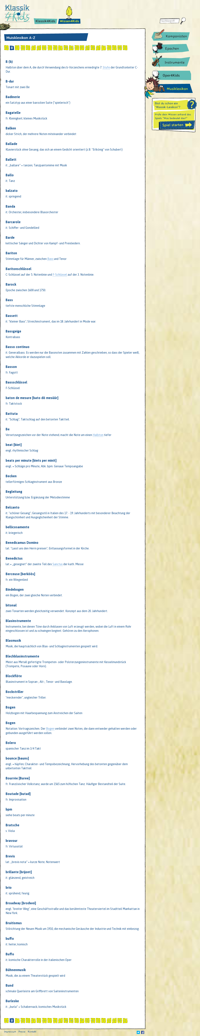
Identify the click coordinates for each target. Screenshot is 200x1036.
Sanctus (57, 564)
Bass (50, 259)
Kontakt (32, 1031)
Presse (21, 1031)
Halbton (98, 435)
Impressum (10, 1031)
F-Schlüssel (60, 274)
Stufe (106, 67)
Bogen (50, 728)
